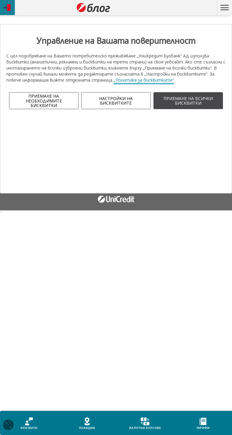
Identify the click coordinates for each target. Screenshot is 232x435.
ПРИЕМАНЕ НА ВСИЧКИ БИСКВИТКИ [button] (188, 101)
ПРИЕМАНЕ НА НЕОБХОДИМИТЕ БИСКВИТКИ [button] (44, 100)
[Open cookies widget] (8, 426)
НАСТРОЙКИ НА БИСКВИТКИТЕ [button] (116, 101)
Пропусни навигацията (188, 8)
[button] (224, 7)
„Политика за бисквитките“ (144, 80)
